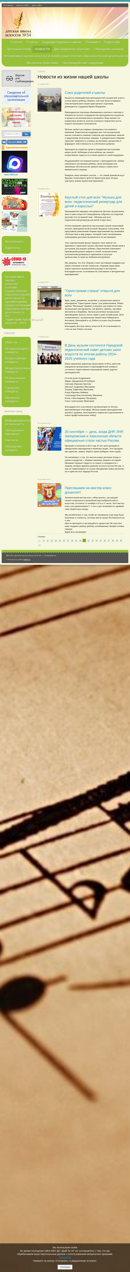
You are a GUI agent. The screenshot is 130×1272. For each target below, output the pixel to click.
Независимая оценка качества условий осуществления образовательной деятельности (66, 56)
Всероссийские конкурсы (16, 360)
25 (60, 540)
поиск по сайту (22, 5)
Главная (16, 42)
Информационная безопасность (18, 422)
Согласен (65, 1267)
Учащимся (92, 42)
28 (72, 540)
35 (101, 540)
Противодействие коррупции (83, 63)
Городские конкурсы (12, 389)
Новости (11, 342)
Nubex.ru (26, 559)
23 (52, 540)
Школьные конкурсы (12, 399)
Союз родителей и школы (85, 92)
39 (117, 540)
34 (97, 540)
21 (43, 540)
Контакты (11, 440)
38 (113, 540)
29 (76, 540)
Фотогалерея (14, 241)
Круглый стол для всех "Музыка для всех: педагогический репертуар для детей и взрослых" (93, 201)
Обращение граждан (13, 448)
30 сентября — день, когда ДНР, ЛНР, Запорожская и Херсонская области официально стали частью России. (94, 436)
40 (121, 540)
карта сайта (37, 5)
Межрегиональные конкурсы (18, 370)
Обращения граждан (109, 49)
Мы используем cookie (43, 63)
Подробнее (65, 1257)
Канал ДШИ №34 (11, 174)
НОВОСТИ (42, 49)
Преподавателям (18, 49)
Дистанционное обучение (72, 49)
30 (80, 540)
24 (56, 540)
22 (48, 540)
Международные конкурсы (17, 350)
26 (64, 540)
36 (105, 540)
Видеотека (12, 248)
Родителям (111, 42)
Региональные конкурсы (15, 379)
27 (68, 540)
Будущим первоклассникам (61, 42)
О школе (32, 42)
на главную (8, 5)
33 (92, 540)
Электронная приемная (14, 432)
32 (88, 540)
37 (109, 540)
